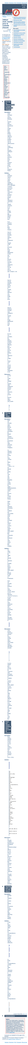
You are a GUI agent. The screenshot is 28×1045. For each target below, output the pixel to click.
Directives (11, 2)
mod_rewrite (5, 40)
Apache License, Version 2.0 (14, 1039)
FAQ (15, 2)
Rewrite (4, 16)
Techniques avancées (18, 42)
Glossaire (19, 2)
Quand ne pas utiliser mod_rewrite (18, 45)
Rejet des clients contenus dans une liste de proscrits (19, 22)
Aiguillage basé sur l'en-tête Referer (8, 889)
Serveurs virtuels (17, 37)
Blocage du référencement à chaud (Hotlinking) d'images (20, 18)
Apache (4, 15)
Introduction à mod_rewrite (19, 32)
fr (10, 32)
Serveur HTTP (10, 15)
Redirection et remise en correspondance (19, 35)
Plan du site (24, 2)
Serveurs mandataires (18, 39)
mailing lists (11, 1032)
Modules (6, 2)
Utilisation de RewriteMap (19, 40)
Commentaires (17, 47)
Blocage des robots (18, 20)
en (9, 31)
